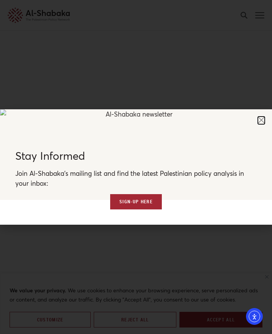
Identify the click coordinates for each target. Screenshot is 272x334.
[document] (136, 167)
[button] (261, 120)
